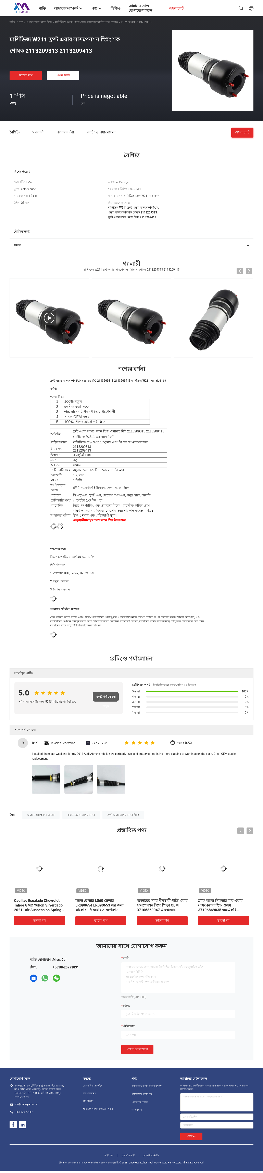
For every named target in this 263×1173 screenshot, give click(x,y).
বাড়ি (12, 22)
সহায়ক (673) (184, 743)
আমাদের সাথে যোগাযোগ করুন (98, 1108)
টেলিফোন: (129, 1026)
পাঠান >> (191, 1136)
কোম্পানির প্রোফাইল (92, 1085)
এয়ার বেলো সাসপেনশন (81, 815)
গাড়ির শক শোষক (140, 1102)
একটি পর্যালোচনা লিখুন (106, 698)
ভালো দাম (26, 75)
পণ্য (21, 22)
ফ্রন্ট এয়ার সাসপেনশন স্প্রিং (123, 815)
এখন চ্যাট (63, 75)
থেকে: (126, 1005)
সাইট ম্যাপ (109, 1155)
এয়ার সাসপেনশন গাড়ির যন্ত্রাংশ (147, 1086)
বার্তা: (126, 958)
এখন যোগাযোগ (137, 1049)
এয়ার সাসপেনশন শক (142, 1094)
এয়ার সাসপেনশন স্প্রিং (39, 22)
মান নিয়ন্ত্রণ (88, 1101)
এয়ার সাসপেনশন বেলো (40, 815)
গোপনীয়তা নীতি (151, 1155)
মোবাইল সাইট (128, 1155)
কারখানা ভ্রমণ (89, 1093)
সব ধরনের (137, 1110)
